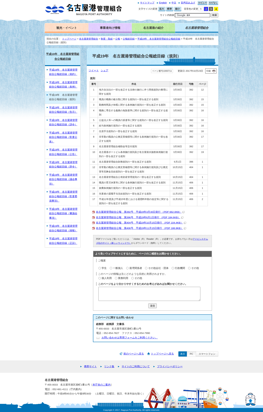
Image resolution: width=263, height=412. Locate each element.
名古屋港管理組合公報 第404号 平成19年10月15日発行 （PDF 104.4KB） (141, 222)
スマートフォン (207, 354)
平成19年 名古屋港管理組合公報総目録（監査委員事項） (63, 196)
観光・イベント (66, 27)
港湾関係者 (135, 268)
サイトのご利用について (136, 366)
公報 (117, 38)
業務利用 (123, 278)
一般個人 (118, 268)
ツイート (94, 70)
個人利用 (107, 278)
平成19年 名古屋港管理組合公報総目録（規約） (63, 72)
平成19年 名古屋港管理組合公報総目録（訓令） (63, 122)
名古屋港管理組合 (88, 38)
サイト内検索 (167, 15)
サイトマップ (147, 2)
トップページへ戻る (162, 353)
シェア (104, 70)
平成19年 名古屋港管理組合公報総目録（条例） (63, 84)
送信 (152, 305)
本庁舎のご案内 (101, 384)
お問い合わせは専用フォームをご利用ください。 (130, 337)
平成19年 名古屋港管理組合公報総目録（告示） (63, 109)
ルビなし (213, 2)
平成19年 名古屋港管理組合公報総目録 (158, 38)
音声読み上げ (188, 2)
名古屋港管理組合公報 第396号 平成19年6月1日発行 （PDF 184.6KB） (139, 217)
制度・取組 (107, 38)
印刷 (208, 71)
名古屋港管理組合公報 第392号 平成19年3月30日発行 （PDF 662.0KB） (140, 212)
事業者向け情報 (110, 27)
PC (191, 354)
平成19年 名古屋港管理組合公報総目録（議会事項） (63, 179)
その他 (195, 268)
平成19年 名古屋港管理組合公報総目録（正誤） (63, 240)
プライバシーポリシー (170, 366)
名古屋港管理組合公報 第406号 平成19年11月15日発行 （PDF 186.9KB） (141, 228)
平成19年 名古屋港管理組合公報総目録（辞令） (63, 164)
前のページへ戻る (133, 353)
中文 (173, 2)
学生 (104, 268)
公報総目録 (129, 38)
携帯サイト (90, 366)
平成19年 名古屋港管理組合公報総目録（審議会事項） (63, 213)
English (163, 2)
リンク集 (109, 366)
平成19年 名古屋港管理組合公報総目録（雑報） (63, 228)
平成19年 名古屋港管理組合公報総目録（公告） (63, 151)
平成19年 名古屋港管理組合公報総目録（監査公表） (63, 137)
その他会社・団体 (158, 268)
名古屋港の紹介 (153, 27)
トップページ (69, 38)
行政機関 (180, 268)
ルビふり (202, 2)
